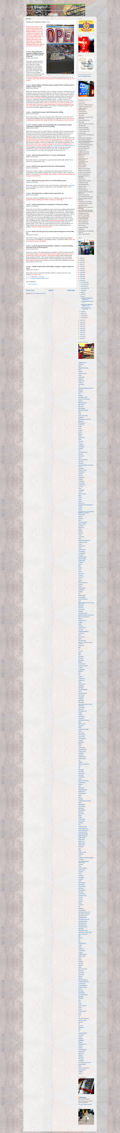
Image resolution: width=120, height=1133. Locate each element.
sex (79, 906)
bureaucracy (81, 437)
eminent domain (82, 542)
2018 (81, 274)
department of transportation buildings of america (86, 512)
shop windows (82, 910)
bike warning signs (83, 410)
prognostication (82, 832)
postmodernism (82, 826)
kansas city (81, 645)
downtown (81, 527)
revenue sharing (82, 868)
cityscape (80, 463)
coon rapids (81, 483)
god (79, 593)
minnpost (81, 709)
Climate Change (82, 470)
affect (80, 366)
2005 (81, 338)
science (80, 899)
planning (80, 812)
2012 (81, 324)
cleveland (80, 468)
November (84, 284)
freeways (80, 577)
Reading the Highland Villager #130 (86, 305)
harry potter (81, 609)
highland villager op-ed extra (86, 615)
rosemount (81, 877)
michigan (80, 698)
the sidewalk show (83, 994)
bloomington (81, 423)
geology (80, 591)
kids (79, 647)
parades (80, 784)
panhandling (81, 782)
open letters (81, 773)
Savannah (81, 892)
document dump (82, 522)
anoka (80, 375)
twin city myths (82, 1020)
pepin (79, 802)
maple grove (81, 678)
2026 (81, 258)
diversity (80, 518)
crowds (80, 492)
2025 (81, 260)
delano (80, 501)
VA (79, 1031)
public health (81, 837)
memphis (80, 687)
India (79, 624)
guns (79, 601)
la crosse (80, 651)
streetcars (81, 970)
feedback (80, 562)
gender (80, 586)
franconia (81, 573)
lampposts (81, 656)
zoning (80, 1073)
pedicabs (80, 799)
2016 (81, 278)
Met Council (81, 695)
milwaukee (81, 700)
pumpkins (81, 846)
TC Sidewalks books (83, 981)
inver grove (81, 633)
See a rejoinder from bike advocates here (62, 145)
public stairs (81, 843)
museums (80, 725)
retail (79, 866)
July (82, 292)
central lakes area (83, 452)
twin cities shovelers (83, 1018)
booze (80, 428)
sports (80, 959)
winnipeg (80, 1057)
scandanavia (81, 893)
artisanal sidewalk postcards (85, 388)
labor (79, 653)
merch (80, 691)
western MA (81, 1051)
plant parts (81, 813)
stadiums (80, 961)
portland (80, 823)
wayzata (80, 1046)
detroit (80, 516)
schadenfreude (82, 895)
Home (51, 290)
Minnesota (81, 702)
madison (80, 676)
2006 (81, 336)
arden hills (81, 384)
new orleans (81, 736)
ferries (80, 564)
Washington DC (82, 1044)
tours (79, 1002)
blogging (80, 421)
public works (81, 844)
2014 (81, 320)
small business (82, 943)
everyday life (81, 553)
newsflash (81, 742)
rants (79, 856)
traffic (80, 1003)
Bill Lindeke (83, 1097)
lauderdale (81, 660)
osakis (80, 779)
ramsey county (82, 852)
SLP (79, 941)
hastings (80, 611)
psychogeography (83, 834)
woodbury (81, 1060)
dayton (80, 497)
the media (81, 991)
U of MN (80, 1022)
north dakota (81, 747)
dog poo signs (82, 524)
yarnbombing (82, 1064)
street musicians (82, 969)
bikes (79, 412)
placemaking (81, 810)
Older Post (71, 290)
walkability (81, 1040)
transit (80, 1009)
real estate (81, 859)
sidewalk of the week (83, 919)
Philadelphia (81, 804)
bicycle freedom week (84, 399)
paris (79, 786)
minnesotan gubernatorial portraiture (85, 705)
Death (80, 499)
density (80, 508)
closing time (81, 472)
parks (79, 795)
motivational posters (83, 720)
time (79, 1000)
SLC (79, 939)
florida (80, 568)
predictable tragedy (83, 830)
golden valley (81, 595)
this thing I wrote (49, 148)
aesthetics (81, 364)
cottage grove (82, 484)
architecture (81, 380)
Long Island (81, 669)
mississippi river (82, 711)
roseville (80, 879)
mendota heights (82, 689)
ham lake (80, 607)
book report (81, 424)
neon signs (81, 733)
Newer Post (30, 290)
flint (79, 566)
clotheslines (81, 477)
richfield (80, 871)
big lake (80, 401)
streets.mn (81, 972)
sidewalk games (82, 917)
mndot (80, 713)
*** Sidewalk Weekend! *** (87, 302)
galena (80, 580)
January (83, 317)
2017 (81, 276)
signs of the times (83, 934)
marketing (81, 686)
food (79, 569)
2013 (81, 322)
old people (81, 769)
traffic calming (82, 1005)
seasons (80, 901)
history (80, 618)
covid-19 (80, 486)
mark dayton (81, 684)
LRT (79, 675)
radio (79, 850)
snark (79, 947)
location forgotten (83, 665)
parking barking (82, 789)
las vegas (80, 658)
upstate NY (81, 1027)
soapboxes (81, 948)
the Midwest (81, 993)
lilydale (80, 662)
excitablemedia (82, 557)
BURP (79, 439)
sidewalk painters (82, 921)
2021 (81, 268)
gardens (80, 584)
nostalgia (80, 755)
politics (80, 817)
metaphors (81, 697)
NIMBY (80, 744)
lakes (79, 654)
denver (80, 510)
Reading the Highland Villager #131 (86, 298)
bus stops (80, 441)
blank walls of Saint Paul (84, 419)
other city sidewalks (83, 780)
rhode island (81, 870)
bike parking (81, 408)
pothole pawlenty (82, 828)
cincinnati (81, 456)
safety (80, 881)
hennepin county (82, 613)
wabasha (80, 1038)
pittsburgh (81, 808)
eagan (80, 535)
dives (79, 520)
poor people (81, 821)
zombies (80, 1071)
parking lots (81, 791)
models (80, 714)
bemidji (80, 395)
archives (80, 382)
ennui (79, 547)
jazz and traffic (82, 640)
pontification (81, 819)
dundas (80, 531)
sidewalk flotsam (82, 915)
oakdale (80, 762)
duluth (80, 529)
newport (80, 740)
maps (79, 682)
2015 (81, 280)
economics (81, 536)
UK (79, 1024)
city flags (80, 461)
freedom (80, 575)
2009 (81, 330)
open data (81, 771)
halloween (81, 605)
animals (80, 371)
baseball (80, 392)
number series (82, 758)
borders (80, 430)
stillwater (80, 965)
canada (80, 443)
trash (79, 1013)
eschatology (81, 551)
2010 (81, 328)
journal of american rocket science (85, 643)
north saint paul (82, 749)
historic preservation (83, 617)
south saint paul (82, 954)
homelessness (82, 620)
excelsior (80, 555)
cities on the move (83, 459)
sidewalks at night (83, 930)
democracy (81, 503)
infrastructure (82, 627)
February (83, 315)
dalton (80, 495)
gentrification (82, 588)
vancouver (81, 1035)
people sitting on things (84, 801)
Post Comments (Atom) (39, 293)
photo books (81, 806)
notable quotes (82, 756)
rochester (80, 875)
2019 (81, 272)
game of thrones (82, 582)
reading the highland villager (37, 278)
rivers (79, 873)
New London (81, 734)
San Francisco (82, 890)
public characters (82, 835)
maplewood (81, 680)
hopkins (80, 622)
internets (80, 629)
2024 (81, 262)
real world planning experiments (83, 862)
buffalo (80, 435)
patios (80, 797)
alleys (79, 369)
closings (80, 473)
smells (80, 945)
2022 (81, 266)
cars (79, 450)
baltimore (80, 390)
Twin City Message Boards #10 (86, 308)
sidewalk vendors (82, 926)
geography (81, 590)
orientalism (81, 777)
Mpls (79, 722)
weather (80, 1048)
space (79, 958)
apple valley (81, 377)
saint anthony (82, 882)
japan (79, 639)
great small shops (83, 599)
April (82, 311)
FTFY (79, 579)
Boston (80, 432)
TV (79, 1016)
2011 (81, 326)
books (80, 426)
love (79, 673)
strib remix (81, 974)
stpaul (47, 278)
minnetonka (81, 707)
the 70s (80, 989)
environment (81, 549)
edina (79, 538)
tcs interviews (82, 983)
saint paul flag (82, 886)
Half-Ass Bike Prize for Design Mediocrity (86, 603)
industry (80, 626)
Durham (80, 533)
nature (80, 731)
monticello (81, 718)
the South (80, 996)
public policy (81, 839)
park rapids (81, 788)
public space (81, 841)
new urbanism (82, 738)
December (84, 282)
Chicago (80, 454)
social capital (81, 950)
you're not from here (83, 1068)
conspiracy (81, 481)
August (83, 290)
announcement (82, 373)
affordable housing (83, 368)
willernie (80, 1055)
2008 (81, 332)
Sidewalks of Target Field (84, 932)
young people (82, 1069)
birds (79, 414)
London (80, 667)
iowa (79, 635)
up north (80, 1026)
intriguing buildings (83, 631)
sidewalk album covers (84, 912)
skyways (80, 937)
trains (79, 1007)
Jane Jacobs (81, 637)
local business (82, 664)
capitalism (81, 445)
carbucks (80, 448)
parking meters (82, 793)
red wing (80, 864)
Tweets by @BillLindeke (84, 76)
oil (79, 768)
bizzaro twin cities (83, 415)
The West (80, 998)
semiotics (80, 904)
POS (79, 824)
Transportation (82, 1011)
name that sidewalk (83, 729)
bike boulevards (82, 402)
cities (79, 457)
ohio (79, 766)
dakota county (82, 494)
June (82, 294)
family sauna (81, 560)
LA (79, 649)
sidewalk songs (82, 925)
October (83, 286)
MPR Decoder (82, 724)
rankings (80, 854)
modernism (81, 716)
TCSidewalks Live (82, 985)
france (80, 571)
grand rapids (81, 597)
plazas (80, 815)
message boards (82, 693)
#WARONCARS (82, 362)
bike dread (81, 404)
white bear (81, 1053)
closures (80, 475)
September (84, 288)
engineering (81, 546)
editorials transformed (84, 540)
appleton (80, 379)
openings (80, 775)
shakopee (80, 908)
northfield (81, 753)
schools (80, 897)
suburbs (80, 976)
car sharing (81, 447)
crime (79, 488)
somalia (80, 952)
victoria (80, 1036)
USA (79, 1029)
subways (80, 978)
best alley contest (82, 397)
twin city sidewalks (34, 7)
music (80, 727)
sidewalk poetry (82, 923)
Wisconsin (81, 1058)
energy (80, 544)
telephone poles (82, 987)
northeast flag (82, 751)
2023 (81, 264)
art (79, 386)
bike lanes (81, 406)
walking (80, 1042)
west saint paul (82, 1049)
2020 (81, 270)
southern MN (81, 956)
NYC (79, 760)
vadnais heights (82, 1033)
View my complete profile (85, 1104)
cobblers (80, 479)
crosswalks (81, 490)
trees (79, 1014)
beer (79, 393)
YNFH (79, 1066)
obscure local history (83, 764)
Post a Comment (32, 284)
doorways (80, 525)
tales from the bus (83, 980)
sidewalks (80, 928)
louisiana (80, 671)
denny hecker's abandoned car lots (85, 505)
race (79, 848)
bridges (80, 434)
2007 (81, 334)
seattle (80, 903)
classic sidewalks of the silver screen (86, 466)
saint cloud (81, 884)
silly (79, 936)
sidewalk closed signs (84, 914)
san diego (80, 888)
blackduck (81, 417)
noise (79, 746)
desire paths (81, 514)
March (83, 313)
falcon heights (82, 558)
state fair (80, 963)
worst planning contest (84, 1062)
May (82, 296)
